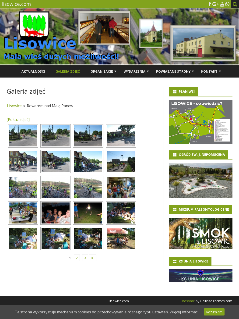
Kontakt (209, 71)
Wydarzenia (134, 71)
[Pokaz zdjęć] (18, 119)
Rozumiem (214, 312)
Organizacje (102, 71)
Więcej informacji (184, 312)
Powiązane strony (173, 71)
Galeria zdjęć (68, 71)
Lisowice (14, 105)
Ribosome (187, 301)
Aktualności (33, 71)
